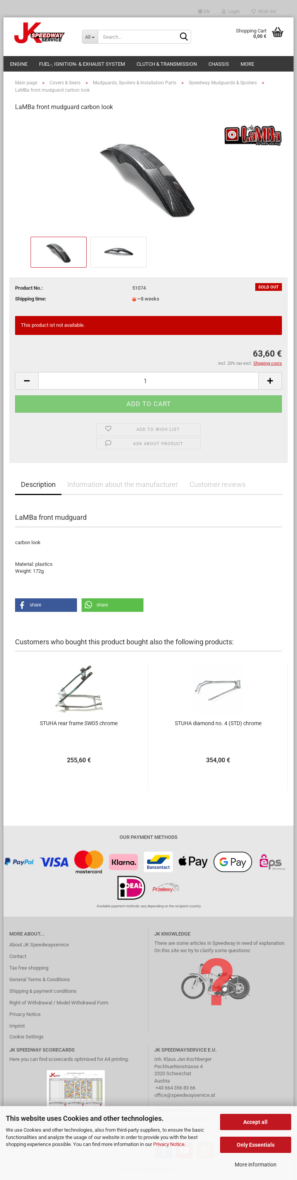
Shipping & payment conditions (43, 991)
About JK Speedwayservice (39, 945)
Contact (17, 956)
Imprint (17, 1026)
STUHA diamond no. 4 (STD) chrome (218, 723)
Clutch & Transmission (167, 64)
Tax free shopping (28, 968)
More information (256, 1164)
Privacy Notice (168, 1144)
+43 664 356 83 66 (175, 1088)
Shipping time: (30, 299)
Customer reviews (217, 484)
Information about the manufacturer (122, 484)
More (247, 64)
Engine (18, 64)
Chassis (218, 64)
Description (38, 484)
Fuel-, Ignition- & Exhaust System (82, 64)
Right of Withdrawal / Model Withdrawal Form (58, 1003)
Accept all (255, 1122)
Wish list (263, 11)
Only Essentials (256, 1145)
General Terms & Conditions (39, 979)
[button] (46, 605)
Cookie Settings (26, 1037)
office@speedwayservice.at (184, 1095)
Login (231, 11)
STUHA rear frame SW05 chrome (79, 723)
